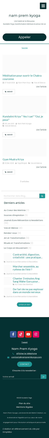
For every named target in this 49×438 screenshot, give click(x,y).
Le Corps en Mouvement (16, 248)
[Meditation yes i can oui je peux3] (24, 104)
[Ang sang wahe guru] (8, 281)
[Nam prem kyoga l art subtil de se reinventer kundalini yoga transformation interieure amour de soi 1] (8, 292)
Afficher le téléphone (26, 353)
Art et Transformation (14, 238)
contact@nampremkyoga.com (26, 357)
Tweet (24, 342)
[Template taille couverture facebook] (8, 269)
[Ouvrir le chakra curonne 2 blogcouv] (24, 63)
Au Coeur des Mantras (15, 210)
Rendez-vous (10, 233)
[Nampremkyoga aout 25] (8, 257)
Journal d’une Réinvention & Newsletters (23, 220)
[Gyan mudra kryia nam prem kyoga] (24, 147)
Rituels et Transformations (17, 243)
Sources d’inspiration (14, 215)
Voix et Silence (11, 228)
